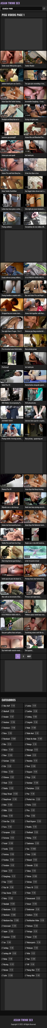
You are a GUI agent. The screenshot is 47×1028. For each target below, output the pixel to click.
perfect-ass (33, 799)
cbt (8, 766)
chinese (9, 777)
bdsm (9, 750)
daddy (9, 788)
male (31, 728)
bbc (8, 744)
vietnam (32, 926)
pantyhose (33, 788)
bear (8, 755)
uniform (32, 915)
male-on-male (34, 739)
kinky (8, 959)
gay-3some (10, 893)
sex (31, 849)
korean (9, 970)
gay (8, 882)
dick (8, 805)
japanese (10, 937)
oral (31, 766)
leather (32, 711)
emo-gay (9, 821)
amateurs (10, 728)
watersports (34, 942)
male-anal (33, 733)
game (8, 871)
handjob (9, 904)
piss (31, 810)
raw (31, 816)
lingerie (32, 722)
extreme (9, 838)
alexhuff (9, 711)
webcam (32, 948)
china (9, 772)
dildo (8, 810)
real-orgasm (34, 821)
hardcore (10, 915)
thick (31, 893)
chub (8, 783)
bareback (10, 739)
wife (31, 953)
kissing (9, 964)
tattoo (32, 876)
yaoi (31, 959)
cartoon (9, 761)
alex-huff (9, 706)
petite (31, 805)
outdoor (33, 783)
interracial (10, 926)
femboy (9, 860)
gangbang (10, 876)
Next (29, 656)
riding (32, 838)
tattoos (32, 882)
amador (9, 717)
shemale (32, 865)
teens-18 (32, 887)
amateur (9, 722)
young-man (33, 970)
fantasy (9, 854)
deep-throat (11, 794)
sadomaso (33, 843)
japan (9, 931)
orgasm (32, 772)
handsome (10, 909)
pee (31, 794)
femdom (9, 865)
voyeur (32, 937)
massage (32, 750)
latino (31, 706)
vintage (32, 931)
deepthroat (10, 799)
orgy (31, 777)
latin (8, 975)
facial (8, 843)
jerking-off (10, 953)
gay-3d (9, 887)
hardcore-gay (11, 920)
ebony (8, 816)
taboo (31, 871)
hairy (8, 898)
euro (8, 827)
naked (31, 755)
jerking (9, 948)
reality (32, 827)
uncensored (33, 898)
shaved (32, 860)
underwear (33, 909)
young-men (33, 975)
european (9, 832)
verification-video (35, 920)
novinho (32, 761)
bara (8, 733)
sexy (31, 854)
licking (32, 717)
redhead (32, 832)
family (8, 849)
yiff (31, 964)
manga (32, 744)
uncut (32, 904)
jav (7, 942)
